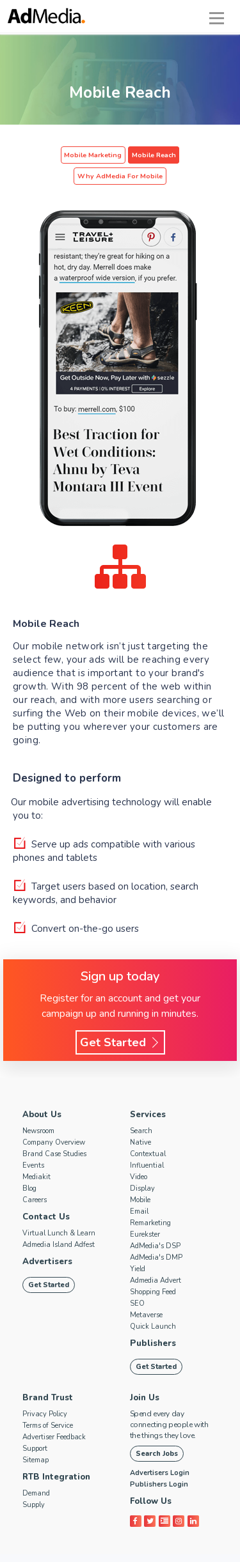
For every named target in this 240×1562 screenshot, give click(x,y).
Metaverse (146, 1294)
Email (139, 1190)
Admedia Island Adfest (58, 1223)
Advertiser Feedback (54, 1416)
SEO (137, 1282)
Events (33, 1144)
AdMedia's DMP (156, 1236)
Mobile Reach (107, 155)
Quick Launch (153, 1305)
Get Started (120, 1021)
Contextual (148, 1133)
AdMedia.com (116, 1551)
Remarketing (150, 1202)
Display (142, 1167)
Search (141, 1110)
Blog (29, 1167)
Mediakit (36, 1156)
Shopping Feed (153, 1271)
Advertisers (47, 1240)
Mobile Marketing (48, 155)
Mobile (140, 1179)
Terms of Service (47, 1404)
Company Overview (53, 1121)
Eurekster (145, 1213)
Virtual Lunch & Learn (58, 1212)
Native (140, 1121)
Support (34, 1427)
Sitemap (35, 1439)
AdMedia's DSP (155, 1225)
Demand (36, 1472)
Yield (137, 1248)
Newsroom (38, 1110)
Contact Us (45, 1196)
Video (138, 1156)
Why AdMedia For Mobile (179, 155)
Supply (33, 1484)
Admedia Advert (155, 1259)
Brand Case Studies (54, 1133)
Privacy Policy (44, 1393)
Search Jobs (157, 1432)
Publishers (152, 1322)
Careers (34, 1179)
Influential (147, 1144)
